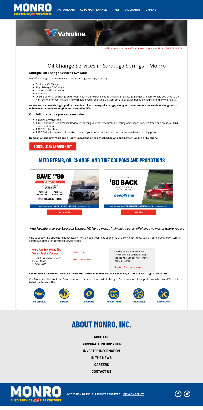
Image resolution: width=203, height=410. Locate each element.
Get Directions (79, 252)
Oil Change (132, 9)
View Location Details (82, 259)
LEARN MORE (64, 212)
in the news (101, 358)
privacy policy (133, 394)
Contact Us (101, 371)
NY (159, 48)
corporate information (101, 344)
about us (101, 337)
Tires (116, 9)
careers (101, 364)
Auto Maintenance (93, 9)
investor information (101, 351)
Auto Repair (66, 9)
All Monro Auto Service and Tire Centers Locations (129, 48)
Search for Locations (127, 267)
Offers (151, 9)
